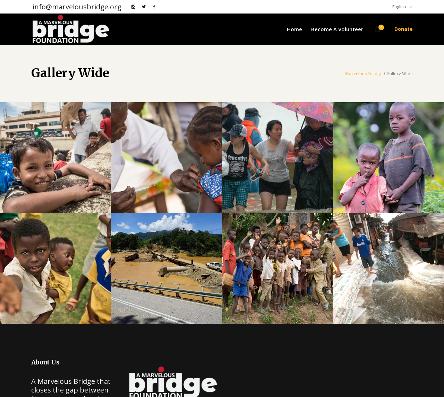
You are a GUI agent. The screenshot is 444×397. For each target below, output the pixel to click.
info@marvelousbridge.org (77, 6)
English (398, 7)
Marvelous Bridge (364, 74)
